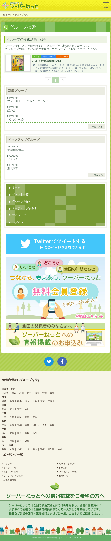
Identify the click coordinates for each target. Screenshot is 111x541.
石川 (27, 409)
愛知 (27, 417)
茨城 (4, 401)
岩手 (29, 393)
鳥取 (19, 433)
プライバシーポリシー (68, 472)
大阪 (44, 425)
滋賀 (12, 425)
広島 (12, 433)
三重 (4, 425)
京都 (19, 425)
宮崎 (42, 449)
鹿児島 (51, 449)
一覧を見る (97, 126)
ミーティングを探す (24, 208)
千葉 (35, 401)
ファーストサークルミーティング (27, 101)
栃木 (12, 401)
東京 (42, 401)
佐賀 (12, 449)
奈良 (27, 425)
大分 (27, 449)
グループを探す (21, 201)
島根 (27, 433)
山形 (37, 393)
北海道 (5, 393)
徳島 (12, 441)
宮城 (44, 393)
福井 (19, 409)
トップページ (9, 464)
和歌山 (36, 425)
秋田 (21, 393)
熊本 (35, 449)
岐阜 (35, 417)
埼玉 (27, 401)
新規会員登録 (9, 480)
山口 (35, 433)
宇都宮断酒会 (15, 150)
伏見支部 (12, 159)
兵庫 (52, 425)
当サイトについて (66, 464)
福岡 (4, 449)
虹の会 (11, 110)
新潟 (4, 409)
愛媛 (27, 441)
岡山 (4, 433)
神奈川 (51, 401)
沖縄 (60, 449)
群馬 (19, 401)
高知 (19, 441)
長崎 (19, 449)
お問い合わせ (64, 476)
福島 (52, 393)
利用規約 (62, 468)
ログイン (17, 222)
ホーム (16, 187)
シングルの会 (15, 119)
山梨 (4, 417)
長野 (12, 417)
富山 (12, 409)
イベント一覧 (20, 194)
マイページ (19, 215)
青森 (14, 393)
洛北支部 (12, 168)
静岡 (19, 417)
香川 (4, 441)
